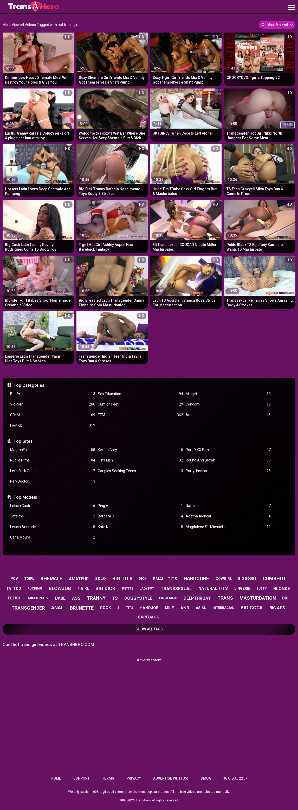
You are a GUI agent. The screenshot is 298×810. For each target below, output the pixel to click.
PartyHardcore (228, 471)
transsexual (176, 588)
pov (14, 579)
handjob (149, 607)
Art (228, 415)
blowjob (60, 588)
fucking (35, 588)
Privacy (133, 778)
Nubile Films (52, 460)
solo (100, 578)
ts (115, 598)
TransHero (143, 800)
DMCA (206, 778)
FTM (140, 415)
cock (105, 607)
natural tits (213, 588)
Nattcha (228, 506)
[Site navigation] (291, 7)
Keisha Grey (140, 450)
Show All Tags (149, 629)
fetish (15, 598)
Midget (228, 394)
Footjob (52, 425)
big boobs (247, 578)
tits (129, 608)
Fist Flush (140, 460)
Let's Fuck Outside (52, 471)
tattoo (13, 588)
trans (225, 598)
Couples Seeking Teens (140, 471)
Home (56, 778)
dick (142, 578)
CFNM (52, 415)
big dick (105, 588)
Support (81, 778)
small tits (165, 578)
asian (201, 608)
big (285, 598)
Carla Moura (52, 537)
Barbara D (140, 516)
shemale (51, 578)
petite (127, 588)
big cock (252, 608)
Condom (228, 404)
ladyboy (146, 588)
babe (60, 598)
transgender (28, 608)
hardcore (196, 578)
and (184, 607)
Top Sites (23, 441)
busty (261, 588)
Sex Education (140, 394)
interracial (223, 608)
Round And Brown (228, 460)
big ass (277, 607)
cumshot (274, 578)
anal (57, 608)
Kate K (140, 527)
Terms (108, 778)
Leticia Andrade (52, 527)
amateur (79, 578)
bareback (148, 617)
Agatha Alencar (228, 516)
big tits (122, 578)
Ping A (140, 506)
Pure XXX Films (228, 450)
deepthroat (197, 598)
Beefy (52, 394)
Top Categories (29, 385)
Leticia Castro (52, 506)
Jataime (52, 516)
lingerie (242, 588)
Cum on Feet (140, 404)
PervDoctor (52, 481)
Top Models (25, 497)
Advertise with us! (170, 778)
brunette (82, 608)
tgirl (29, 578)
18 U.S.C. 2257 (235, 778)
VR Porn (52, 404)
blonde (281, 588)
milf (169, 607)
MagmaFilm (52, 450)
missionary (38, 598)
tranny (96, 598)
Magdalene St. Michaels (228, 527)
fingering (168, 598)
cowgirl (224, 579)
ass (76, 598)
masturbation (257, 598)
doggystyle (138, 598)
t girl (83, 588)
